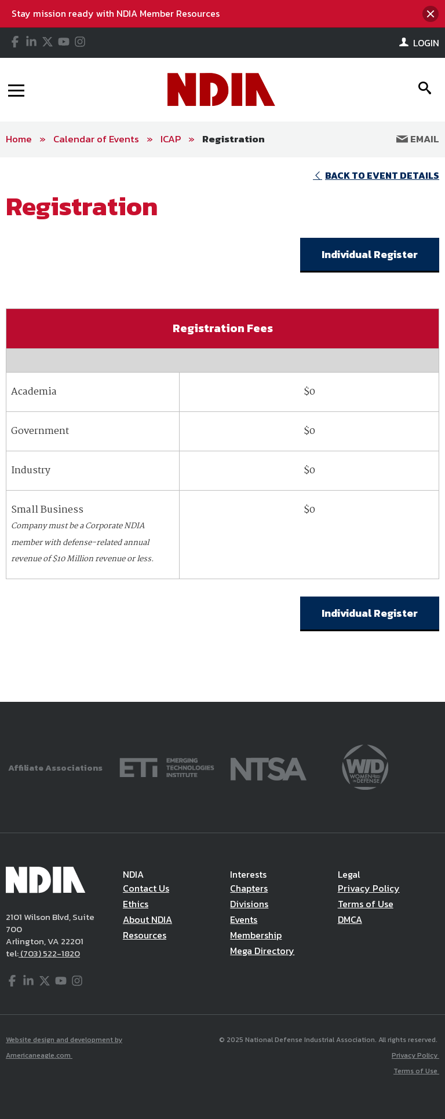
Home (19, 138)
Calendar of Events (96, 138)
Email (417, 138)
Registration (233, 138)
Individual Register (370, 254)
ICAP (171, 138)
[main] (222, 429)
